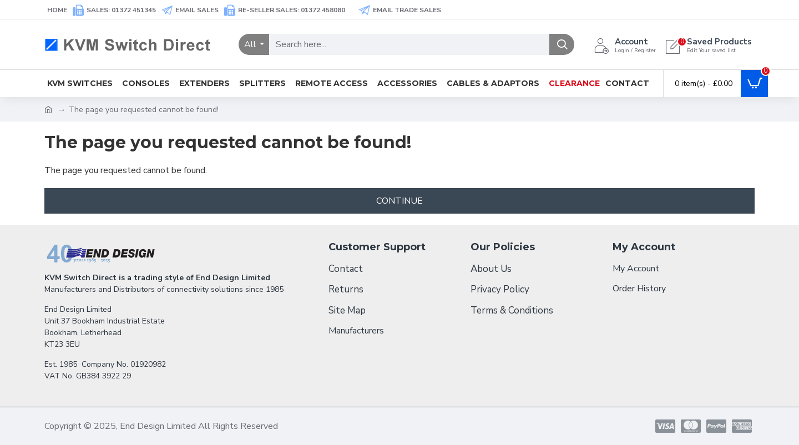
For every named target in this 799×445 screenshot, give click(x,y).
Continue (399, 201)
